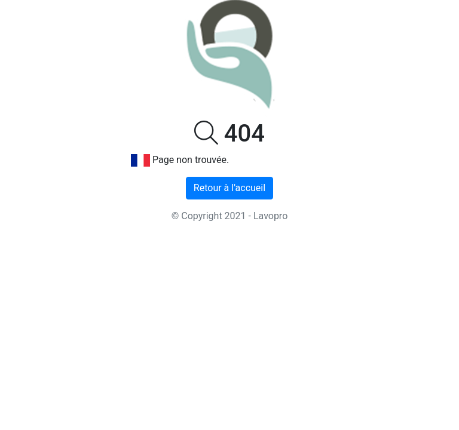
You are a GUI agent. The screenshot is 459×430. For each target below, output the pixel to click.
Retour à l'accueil (229, 188)
